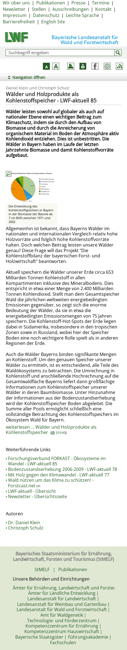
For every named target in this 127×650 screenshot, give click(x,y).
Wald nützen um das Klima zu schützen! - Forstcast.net (51, 483)
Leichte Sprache (82, 15)
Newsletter (14, 9)
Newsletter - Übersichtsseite (37, 496)
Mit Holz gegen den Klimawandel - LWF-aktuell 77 (58, 475)
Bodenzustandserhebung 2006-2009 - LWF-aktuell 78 (62, 469)
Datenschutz (46, 15)
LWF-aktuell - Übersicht (32, 491)
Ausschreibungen (70, 9)
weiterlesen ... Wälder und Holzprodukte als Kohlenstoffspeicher (51, 430)
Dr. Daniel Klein (24, 523)
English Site (53, 22)
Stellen (39, 9)
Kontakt (103, 9)
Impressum (15, 15)
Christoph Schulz (25, 528)
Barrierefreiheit (19, 22)
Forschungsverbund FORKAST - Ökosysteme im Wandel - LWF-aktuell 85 (57, 461)
